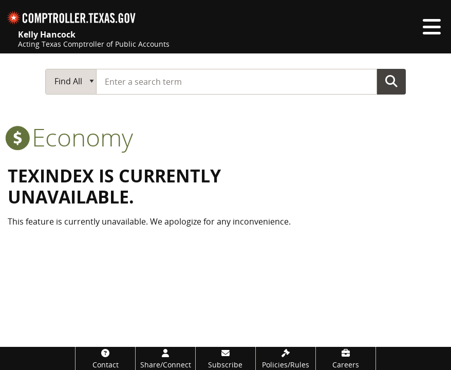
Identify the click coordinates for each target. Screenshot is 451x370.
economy (70, 137)
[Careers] (345, 358)
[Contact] (105, 358)
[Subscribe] (225, 358)
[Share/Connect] (165, 358)
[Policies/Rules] (285, 358)
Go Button (391, 81)
